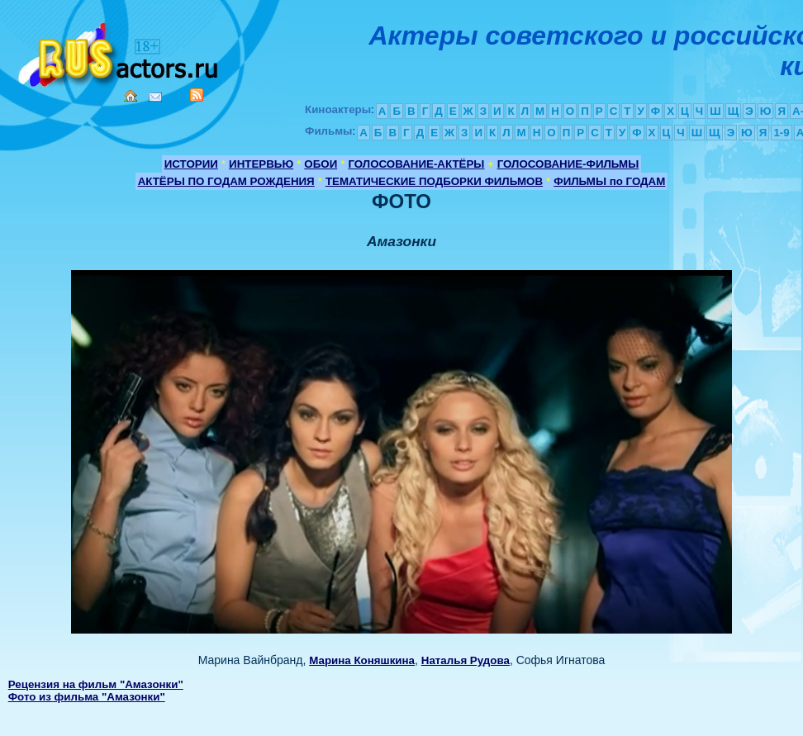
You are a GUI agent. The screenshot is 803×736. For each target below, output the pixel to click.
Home (130, 96)
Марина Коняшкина (362, 660)
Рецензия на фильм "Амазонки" (95, 684)
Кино (120, 52)
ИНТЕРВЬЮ (261, 164)
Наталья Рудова (465, 660)
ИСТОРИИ (191, 164)
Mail (155, 97)
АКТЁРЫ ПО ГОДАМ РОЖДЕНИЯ (226, 181)
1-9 (781, 132)
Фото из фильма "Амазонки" (86, 697)
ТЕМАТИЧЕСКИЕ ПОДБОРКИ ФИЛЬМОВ (434, 181)
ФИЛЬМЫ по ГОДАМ (609, 181)
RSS (196, 95)
